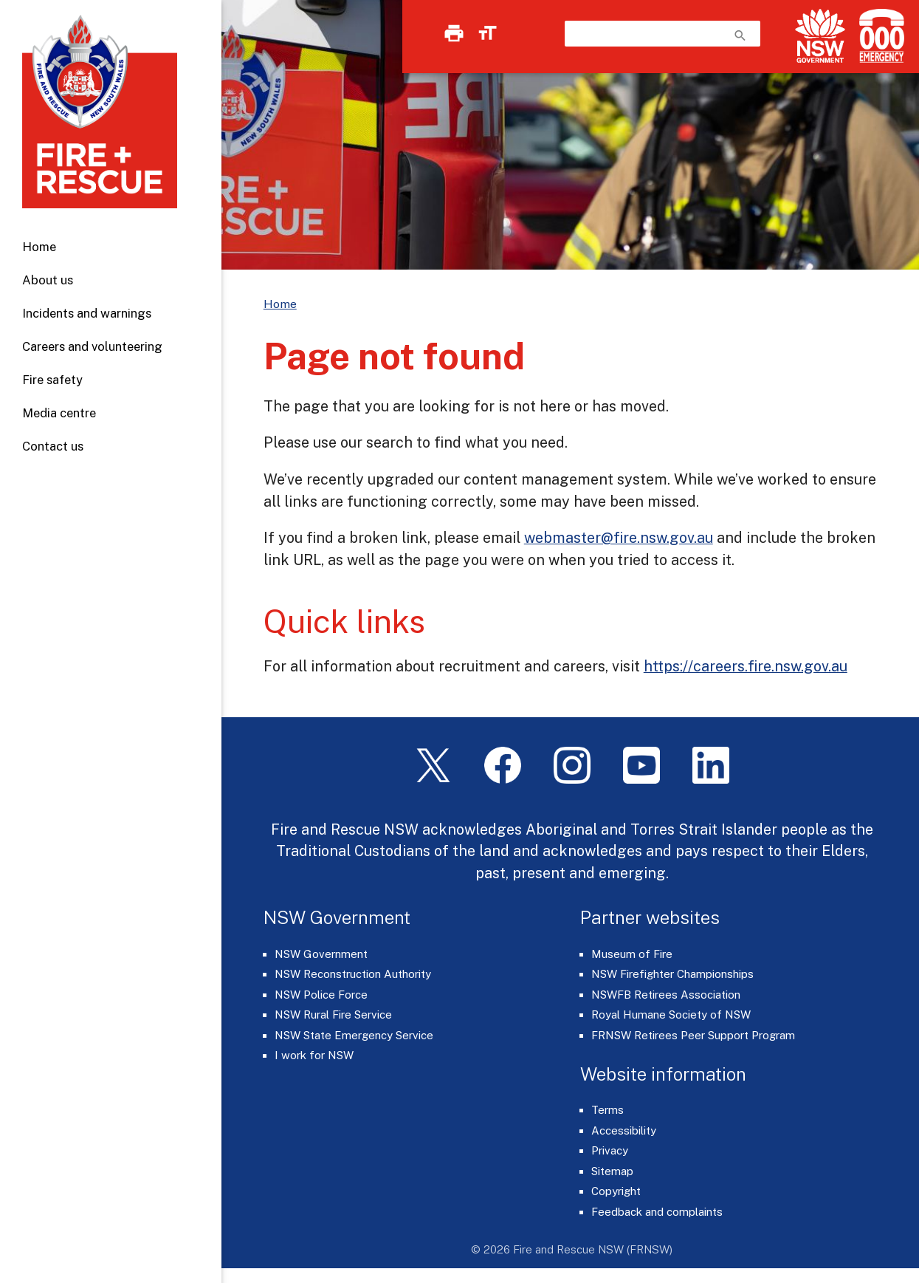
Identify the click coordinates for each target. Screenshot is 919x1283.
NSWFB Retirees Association (665, 994)
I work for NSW (314, 1055)
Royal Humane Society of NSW (671, 1014)
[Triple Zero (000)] (878, 36)
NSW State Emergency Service (354, 1035)
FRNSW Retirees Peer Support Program (693, 1035)
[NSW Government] (820, 36)
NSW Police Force (321, 994)
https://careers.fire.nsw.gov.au (745, 665)
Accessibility (623, 1130)
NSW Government (321, 954)
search (740, 35)
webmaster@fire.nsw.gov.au (618, 537)
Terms (607, 1110)
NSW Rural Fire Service (333, 1014)
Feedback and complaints (657, 1211)
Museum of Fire (631, 954)
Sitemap (612, 1171)
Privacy (609, 1150)
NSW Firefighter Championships (672, 974)
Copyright (616, 1191)
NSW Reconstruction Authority (353, 974)
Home (39, 246)
